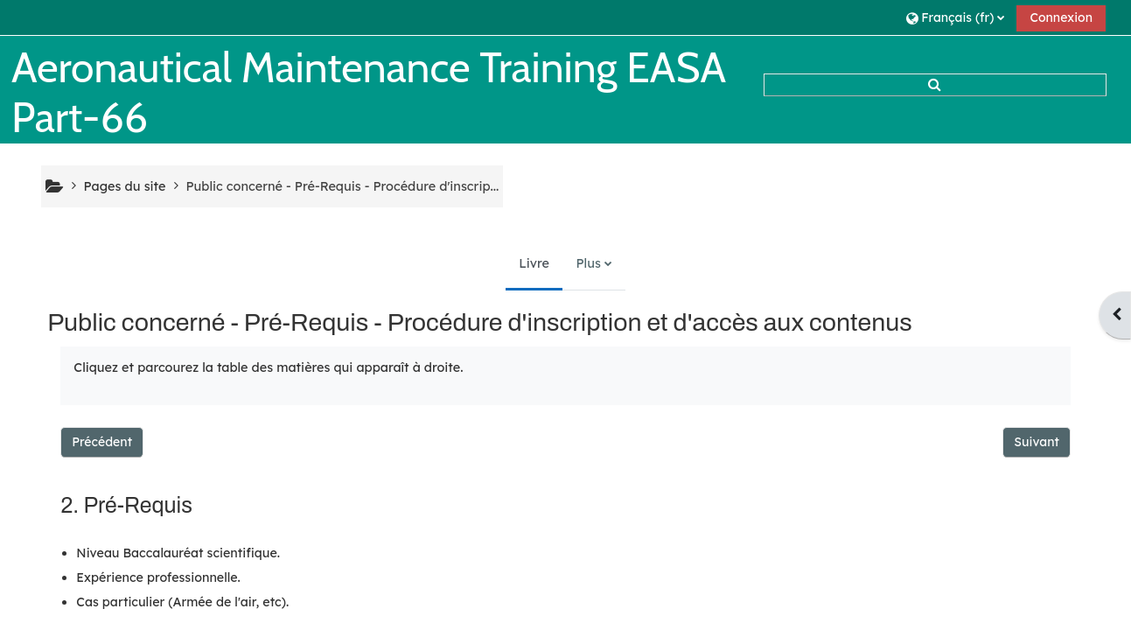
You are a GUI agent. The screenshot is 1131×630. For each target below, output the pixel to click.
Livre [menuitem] (534, 263)
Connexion (1061, 17)
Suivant (1036, 442)
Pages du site (125, 186)
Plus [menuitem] (588, 263)
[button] (955, 17)
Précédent (102, 442)
